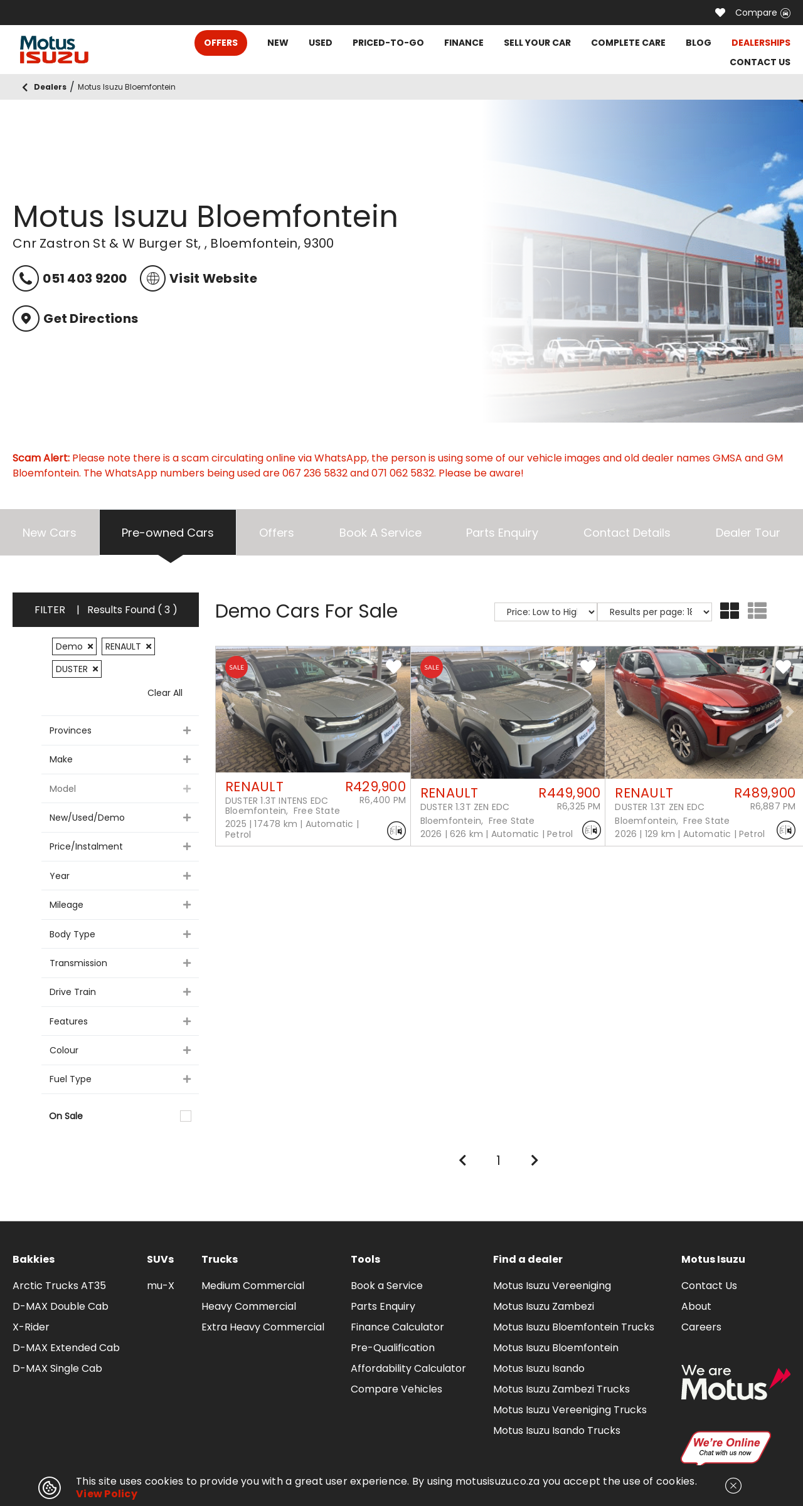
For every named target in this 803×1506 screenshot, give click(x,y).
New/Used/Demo (120, 817)
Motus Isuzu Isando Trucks (556, 1430)
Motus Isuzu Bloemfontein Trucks (573, 1327)
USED (320, 42)
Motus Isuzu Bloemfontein (556, 1347)
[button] (231, 708)
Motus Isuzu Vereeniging (552, 1285)
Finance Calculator (397, 1327)
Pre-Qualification (393, 1347)
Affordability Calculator (408, 1368)
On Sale (120, 1116)
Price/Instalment (120, 846)
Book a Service (387, 1285)
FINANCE (464, 42)
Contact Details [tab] (627, 532)
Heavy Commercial (248, 1306)
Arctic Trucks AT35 (59, 1285)
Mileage (120, 904)
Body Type (120, 934)
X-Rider (31, 1327)
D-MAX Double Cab (61, 1306)
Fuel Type (120, 1079)
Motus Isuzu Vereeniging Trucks (570, 1410)
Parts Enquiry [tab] (502, 532)
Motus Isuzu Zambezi (543, 1306)
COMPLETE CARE (628, 42)
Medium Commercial (252, 1285)
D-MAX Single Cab (57, 1368)
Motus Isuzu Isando (539, 1368)
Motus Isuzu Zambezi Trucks (561, 1389)
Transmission (120, 963)
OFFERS (221, 42)
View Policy (106, 1494)
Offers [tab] (276, 532)
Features (120, 1021)
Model (120, 788)
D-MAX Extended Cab (66, 1347)
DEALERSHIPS (760, 42)
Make (120, 759)
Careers (701, 1327)
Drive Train (120, 992)
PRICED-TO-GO (388, 42)
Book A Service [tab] (380, 532)
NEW (278, 42)
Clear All (165, 693)
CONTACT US (760, 62)
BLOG (698, 42)
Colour (120, 1050)
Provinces (120, 730)
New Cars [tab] (50, 532)
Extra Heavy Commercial (262, 1327)
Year (120, 876)
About (696, 1306)
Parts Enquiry (383, 1306)
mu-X (160, 1285)
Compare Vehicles (396, 1389)
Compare (762, 12)
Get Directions (75, 318)
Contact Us (709, 1285)
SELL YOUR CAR (537, 42)
